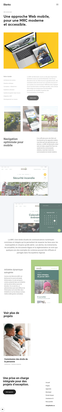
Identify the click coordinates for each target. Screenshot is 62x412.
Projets (48, 385)
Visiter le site (33, 103)
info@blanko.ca (50, 405)
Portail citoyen (50, 395)
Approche (48, 388)
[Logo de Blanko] (7, 5)
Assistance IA (50, 398)
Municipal (48, 392)
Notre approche (9, 392)
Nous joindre (49, 401)
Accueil (48, 382)
